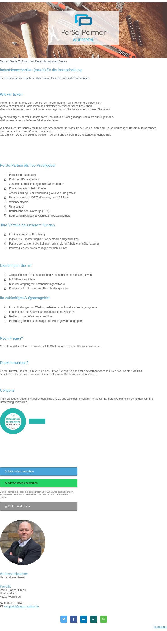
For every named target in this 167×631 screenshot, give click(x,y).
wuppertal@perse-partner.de (21, 606)
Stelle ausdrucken (17, 506)
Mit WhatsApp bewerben (21, 483)
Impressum (160, 627)
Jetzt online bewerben (19, 471)
